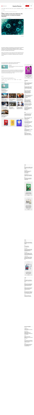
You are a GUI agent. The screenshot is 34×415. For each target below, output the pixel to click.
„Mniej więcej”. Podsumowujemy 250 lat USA (28, 329)
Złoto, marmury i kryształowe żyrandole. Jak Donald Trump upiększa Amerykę (28, 341)
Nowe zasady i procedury (28, 192)
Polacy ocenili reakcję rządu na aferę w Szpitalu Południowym (28, 118)
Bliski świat (25, 241)
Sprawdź (28, 77)
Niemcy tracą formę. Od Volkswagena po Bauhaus (27, 296)
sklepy (11, 79)
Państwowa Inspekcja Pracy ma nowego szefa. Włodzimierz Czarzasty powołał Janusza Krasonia (20, 100)
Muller (17, 79)
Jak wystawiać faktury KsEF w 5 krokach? (28, 273)
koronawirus (15, 79)
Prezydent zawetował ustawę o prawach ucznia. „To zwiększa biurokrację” (12, 100)
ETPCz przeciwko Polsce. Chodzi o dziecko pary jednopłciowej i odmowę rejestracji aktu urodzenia (27, 100)
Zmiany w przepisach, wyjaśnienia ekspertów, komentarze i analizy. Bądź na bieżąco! (28, 207)
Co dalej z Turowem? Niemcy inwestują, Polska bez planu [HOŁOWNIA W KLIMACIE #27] (28, 258)
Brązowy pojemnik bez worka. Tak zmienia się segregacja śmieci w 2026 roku (28, 122)
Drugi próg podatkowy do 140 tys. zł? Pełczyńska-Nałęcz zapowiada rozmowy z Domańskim (28, 96)
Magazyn (25, 335)
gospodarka (8, 79)
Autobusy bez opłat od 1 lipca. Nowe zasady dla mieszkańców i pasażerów (28, 130)
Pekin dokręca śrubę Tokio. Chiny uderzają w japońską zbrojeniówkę (28, 179)
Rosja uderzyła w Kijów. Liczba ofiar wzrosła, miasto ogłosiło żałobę (28, 168)
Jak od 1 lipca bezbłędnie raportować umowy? (28, 76)
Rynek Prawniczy (25, 248)
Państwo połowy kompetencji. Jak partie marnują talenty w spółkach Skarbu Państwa (28, 285)
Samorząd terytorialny (26, 120)
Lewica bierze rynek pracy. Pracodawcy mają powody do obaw (28, 281)
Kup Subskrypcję (27, 5)
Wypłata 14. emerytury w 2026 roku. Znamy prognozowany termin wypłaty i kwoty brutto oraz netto (4, 100)
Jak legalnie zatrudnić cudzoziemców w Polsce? (28, 193)
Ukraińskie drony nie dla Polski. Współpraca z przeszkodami (4, 116)
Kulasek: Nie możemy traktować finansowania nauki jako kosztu (28, 337)
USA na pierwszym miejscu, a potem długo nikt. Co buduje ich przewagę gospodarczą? (28, 292)
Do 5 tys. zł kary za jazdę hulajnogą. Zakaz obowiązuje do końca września (28, 126)
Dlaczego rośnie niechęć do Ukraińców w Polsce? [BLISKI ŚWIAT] (28, 243)
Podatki (25, 94)
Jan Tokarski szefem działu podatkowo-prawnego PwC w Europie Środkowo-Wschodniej (28, 108)
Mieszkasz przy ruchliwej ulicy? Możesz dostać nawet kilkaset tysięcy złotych (28, 104)
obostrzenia (20, 79)
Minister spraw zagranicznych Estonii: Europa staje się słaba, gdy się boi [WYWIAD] (28, 333)
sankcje (6, 79)
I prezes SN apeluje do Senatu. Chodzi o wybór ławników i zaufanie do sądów (28, 84)
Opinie (24, 294)
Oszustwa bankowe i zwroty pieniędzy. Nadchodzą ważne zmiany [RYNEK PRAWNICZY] (28, 254)
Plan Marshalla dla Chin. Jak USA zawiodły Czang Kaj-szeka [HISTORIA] (28, 345)
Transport (25, 128)
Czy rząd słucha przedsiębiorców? (26, 246)
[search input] (18, 10)
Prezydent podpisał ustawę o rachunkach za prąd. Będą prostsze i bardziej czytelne (28, 87)
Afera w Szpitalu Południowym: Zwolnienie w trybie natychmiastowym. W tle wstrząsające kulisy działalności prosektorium (12, 108)
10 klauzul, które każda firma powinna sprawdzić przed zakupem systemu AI (28, 288)
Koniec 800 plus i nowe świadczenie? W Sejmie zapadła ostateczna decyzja (28, 134)
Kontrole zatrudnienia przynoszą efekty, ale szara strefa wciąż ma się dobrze (4, 108)
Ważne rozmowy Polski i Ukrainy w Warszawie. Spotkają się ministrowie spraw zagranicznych (27, 91)
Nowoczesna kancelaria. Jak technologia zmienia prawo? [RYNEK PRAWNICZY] (28, 250)
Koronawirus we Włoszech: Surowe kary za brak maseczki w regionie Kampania (16, 66)
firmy (12, 79)
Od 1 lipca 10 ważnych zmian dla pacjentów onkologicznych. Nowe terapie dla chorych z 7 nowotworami (20, 108)
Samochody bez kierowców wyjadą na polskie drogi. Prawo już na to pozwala (28, 114)
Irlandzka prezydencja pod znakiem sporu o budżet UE (28, 175)
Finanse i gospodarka (26, 106)
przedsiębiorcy (3, 79)
